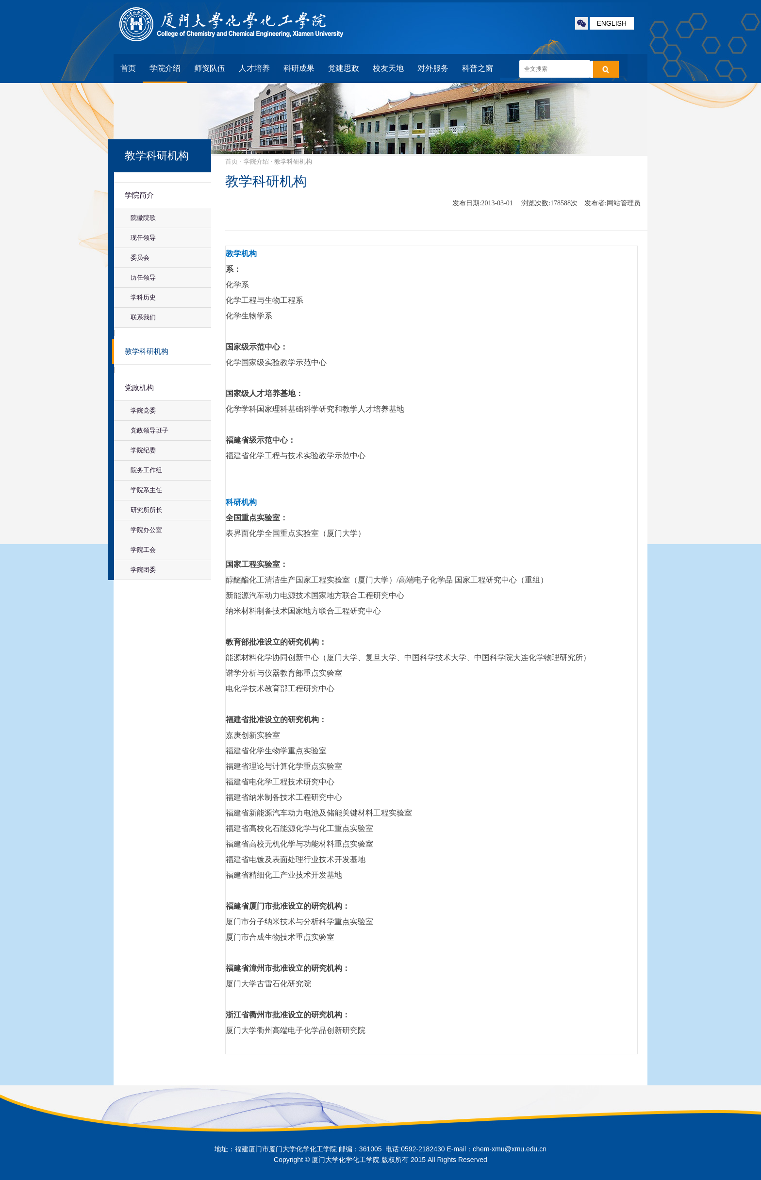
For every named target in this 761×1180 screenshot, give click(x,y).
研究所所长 (146, 510)
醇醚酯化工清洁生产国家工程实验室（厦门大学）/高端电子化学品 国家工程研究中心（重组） (387, 580)
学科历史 (143, 297)
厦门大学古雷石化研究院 (268, 984)
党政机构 (139, 388)
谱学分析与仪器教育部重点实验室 (284, 673)
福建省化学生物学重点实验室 (276, 751)
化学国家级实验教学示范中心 (276, 362)
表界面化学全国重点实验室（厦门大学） (295, 533)
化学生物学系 (249, 316)
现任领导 (143, 237)
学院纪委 (143, 450)
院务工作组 (146, 470)
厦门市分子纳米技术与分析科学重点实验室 (299, 921)
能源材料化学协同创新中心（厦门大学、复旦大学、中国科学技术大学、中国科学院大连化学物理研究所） (408, 657)
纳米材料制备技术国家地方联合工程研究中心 (303, 611)
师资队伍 (209, 68)
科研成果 (298, 68)
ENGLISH (612, 23)
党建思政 (343, 68)
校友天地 (388, 68)
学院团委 (143, 569)
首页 (128, 68)
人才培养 (254, 68)
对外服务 (432, 68)
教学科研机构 (146, 351)
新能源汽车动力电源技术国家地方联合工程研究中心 (315, 595)
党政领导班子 (149, 430)
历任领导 (143, 277)
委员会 (140, 257)
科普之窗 (477, 68)
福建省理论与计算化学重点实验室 (284, 766)
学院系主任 (146, 490)
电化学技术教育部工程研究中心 (280, 688)
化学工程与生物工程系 (264, 300)
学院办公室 (146, 529)
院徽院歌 (143, 217)
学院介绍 (165, 68)
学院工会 (143, 549)
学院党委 (143, 410)
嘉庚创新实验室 (253, 735)
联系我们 (143, 317)
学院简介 (139, 195)
